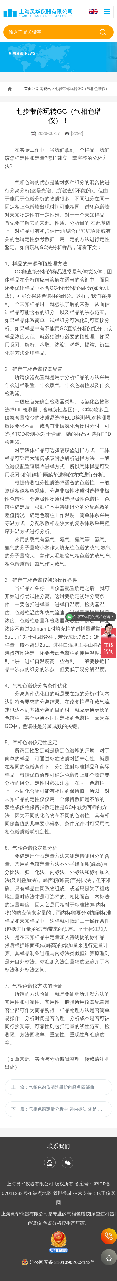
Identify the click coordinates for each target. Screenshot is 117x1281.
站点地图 (42, 1193)
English (93, 11)
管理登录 (62, 1193)
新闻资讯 (43, 88)
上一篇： (52, 1087)
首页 (28, 88)
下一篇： (61, 1109)
